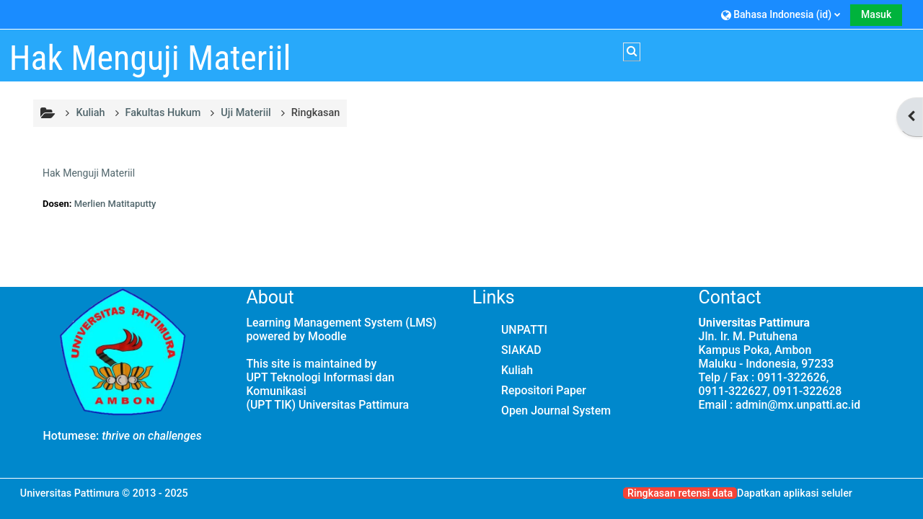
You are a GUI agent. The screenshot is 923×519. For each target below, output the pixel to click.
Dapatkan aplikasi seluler (794, 493)
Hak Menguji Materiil (89, 173)
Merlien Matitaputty (115, 203)
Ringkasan (315, 113)
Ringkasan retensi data (680, 493)
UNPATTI (524, 330)
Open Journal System (556, 410)
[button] (780, 14)
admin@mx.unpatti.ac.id (798, 405)
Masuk (876, 14)
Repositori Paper (543, 390)
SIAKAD (521, 350)
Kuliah (517, 370)
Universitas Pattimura (70, 493)
